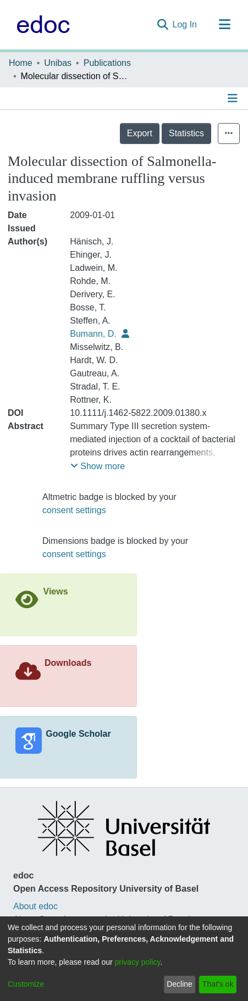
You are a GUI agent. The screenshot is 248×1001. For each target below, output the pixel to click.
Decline (179, 984)
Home (20, 63)
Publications (107, 63)
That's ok (217, 984)
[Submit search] (162, 24)
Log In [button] (185, 24)
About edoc (35, 906)
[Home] (40, 24)
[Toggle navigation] (224, 24)
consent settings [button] (74, 510)
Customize (26, 984)
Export (139, 133)
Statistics (186, 133)
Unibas (57, 63)
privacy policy (138, 962)
